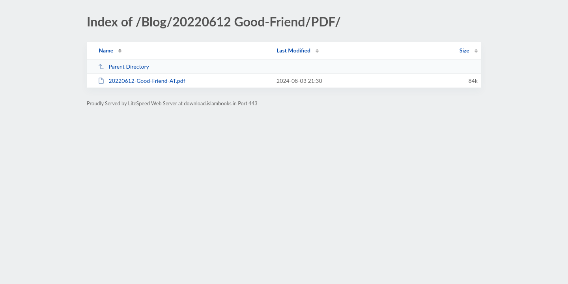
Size (464, 50)
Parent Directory (123, 66)
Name (106, 50)
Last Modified (293, 50)
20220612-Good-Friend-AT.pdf (141, 80)
